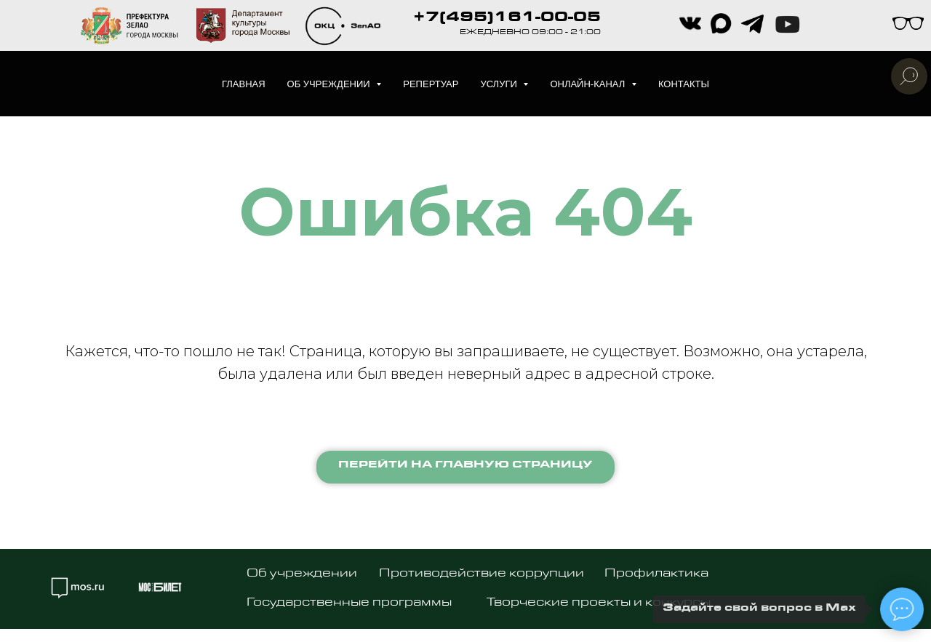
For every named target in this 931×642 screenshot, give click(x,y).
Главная (243, 84)
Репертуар (430, 84)
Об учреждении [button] (330, 84)
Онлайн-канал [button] (589, 84)
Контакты (683, 84)
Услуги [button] (499, 84)
